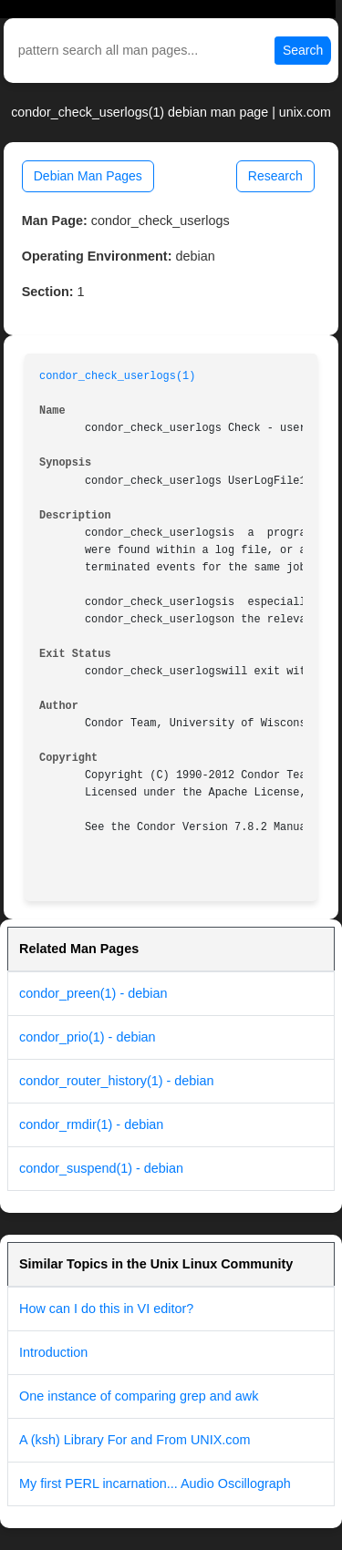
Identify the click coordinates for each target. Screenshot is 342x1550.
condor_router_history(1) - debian (116, 1080)
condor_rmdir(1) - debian (91, 1124)
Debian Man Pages (88, 176)
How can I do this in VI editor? (106, 1308)
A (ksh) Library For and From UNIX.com (135, 1439)
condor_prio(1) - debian (87, 1037)
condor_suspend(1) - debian (101, 1168)
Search (303, 50)
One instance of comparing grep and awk (138, 1396)
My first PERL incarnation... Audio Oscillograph (155, 1483)
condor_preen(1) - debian (93, 993)
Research (275, 176)
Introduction (53, 1352)
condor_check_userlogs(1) (117, 376)
